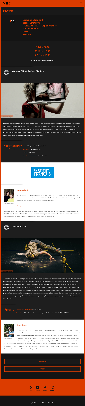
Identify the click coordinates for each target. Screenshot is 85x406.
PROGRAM (42, 361)
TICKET (42, 369)
